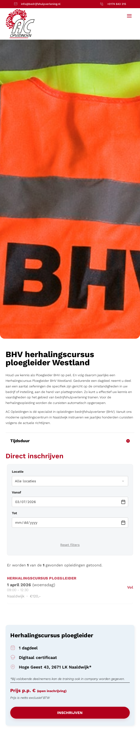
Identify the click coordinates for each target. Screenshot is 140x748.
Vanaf (16, 492)
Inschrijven (70, 712)
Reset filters (70, 545)
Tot (14, 513)
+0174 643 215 (116, 4)
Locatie (17, 471)
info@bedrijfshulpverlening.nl (40, 4)
